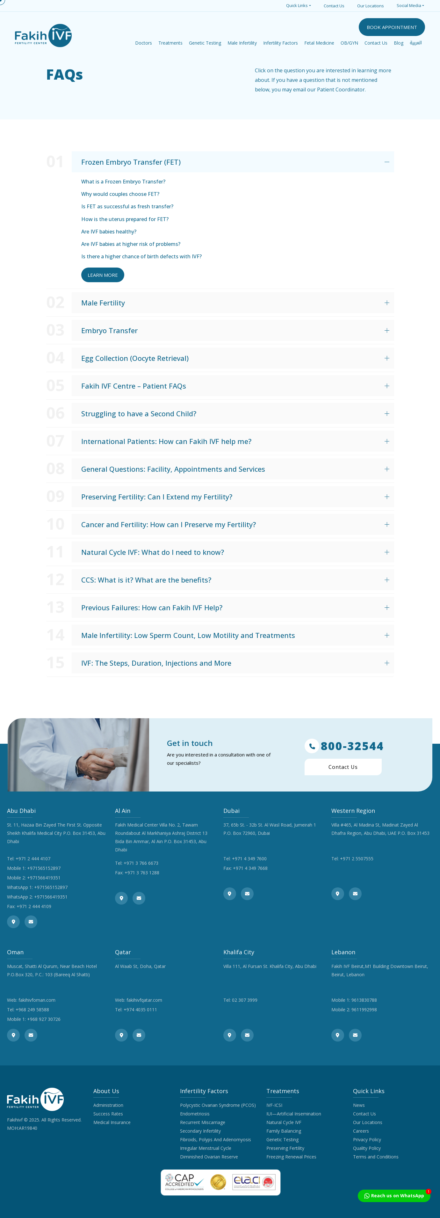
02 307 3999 (244, 1000)
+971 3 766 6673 (141, 863)
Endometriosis (195, 1114)
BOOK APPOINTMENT (392, 27)
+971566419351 (44, 878)
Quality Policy (367, 1148)
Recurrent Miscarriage (202, 1122)
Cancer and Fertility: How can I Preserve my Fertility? (168, 524)
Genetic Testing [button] (205, 43)
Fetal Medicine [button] (319, 43)
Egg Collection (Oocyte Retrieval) (135, 358)
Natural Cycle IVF (283, 1122)
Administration (108, 1105)
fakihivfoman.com (36, 1000)
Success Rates (108, 1114)
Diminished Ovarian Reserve (209, 1157)
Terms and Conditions (376, 1157)
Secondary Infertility (200, 1131)
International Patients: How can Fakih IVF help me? (166, 441)
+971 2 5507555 (356, 859)
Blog (398, 43)
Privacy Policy (367, 1139)
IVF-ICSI (274, 1105)
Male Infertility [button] (242, 43)
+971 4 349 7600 (249, 859)
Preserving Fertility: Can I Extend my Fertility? (156, 496)
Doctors (143, 43)
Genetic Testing (282, 1139)
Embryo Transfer (109, 330)
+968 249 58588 (32, 1010)
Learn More (103, 275)
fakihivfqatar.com (144, 1000)
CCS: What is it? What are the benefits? (146, 579)
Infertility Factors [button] (280, 43)
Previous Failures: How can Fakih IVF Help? (151, 607)
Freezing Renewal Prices (291, 1157)
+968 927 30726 (44, 1019)
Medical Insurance (112, 1122)
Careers (361, 1131)
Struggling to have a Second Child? (138, 413)
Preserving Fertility (285, 1148)
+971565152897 (44, 868)
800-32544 (344, 746)
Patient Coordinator (341, 89)
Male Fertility (103, 302)
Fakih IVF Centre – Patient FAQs (133, 385)
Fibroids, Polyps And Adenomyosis (215, 1139)
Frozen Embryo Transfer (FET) (131, 162)
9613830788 (364, 1000)
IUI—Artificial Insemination (293, 1114)
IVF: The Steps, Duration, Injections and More (156, 663)
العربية (416, 43)
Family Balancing (283, 1131)
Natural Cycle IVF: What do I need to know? (152, 552)
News (359, 1105)
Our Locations (370, 6)
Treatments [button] (170, 43)
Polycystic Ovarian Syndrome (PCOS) (218, 1105)
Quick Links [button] (297, 5)
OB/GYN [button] (349, 43)
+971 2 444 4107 (33, 859)
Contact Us (334, 6)
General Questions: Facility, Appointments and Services (173, 469)
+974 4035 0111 (140, 1010)
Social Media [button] (409, 5)
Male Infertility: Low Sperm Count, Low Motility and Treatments (188, 635)
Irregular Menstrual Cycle (205, 1148)
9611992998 (364, 1010)
